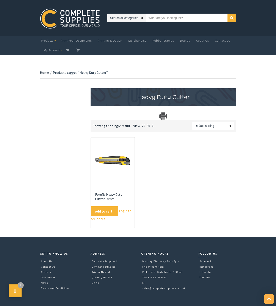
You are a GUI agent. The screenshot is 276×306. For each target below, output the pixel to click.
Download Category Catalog (94, 116)
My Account (52, 50)
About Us (202, 41)
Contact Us (222, 41)
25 (143, 126)
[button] (269, 299)
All (154, 126)
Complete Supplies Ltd (106, 261)
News (44, 282)
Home (44, 72)
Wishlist (68, 50)
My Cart (78, 50)
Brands (185, 41)
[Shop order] (213, 126)
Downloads (48, 277)
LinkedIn (205, 272)
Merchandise (137, 41)
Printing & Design (110, 41)
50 (148, 126)
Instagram (206, 266)
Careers (46, 272)
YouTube (204, 277)
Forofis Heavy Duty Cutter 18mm (108, 196)
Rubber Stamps (163, 41)
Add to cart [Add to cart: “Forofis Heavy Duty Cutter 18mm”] (103, 211)
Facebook (205, 261)
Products (47, 41)
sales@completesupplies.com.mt (163, 288)
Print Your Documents (76, 41)
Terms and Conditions (55, 288)
